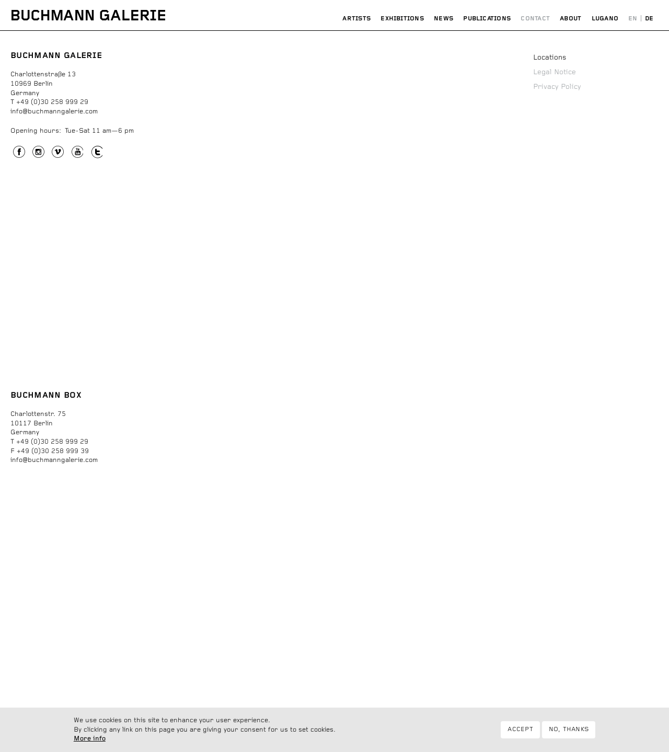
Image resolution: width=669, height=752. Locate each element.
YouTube (78, 153)
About (570, 18)
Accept (520, 729)
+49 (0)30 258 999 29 (52, 102)
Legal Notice (554, 72)
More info (90, 739)
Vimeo (58, 153)
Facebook (19, 153)
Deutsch (649, 18)
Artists (356, 18)
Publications (487, 18)
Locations (549, 57)
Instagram (38, 153)
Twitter (97, 153)
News (443, 18)
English (633, 18)
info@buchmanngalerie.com (54, 111)
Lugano (605, 18)
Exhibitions (402, 18)
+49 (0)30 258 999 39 (53, 451)
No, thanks (569, 729)
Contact (535, 18)
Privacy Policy (557, 87)
